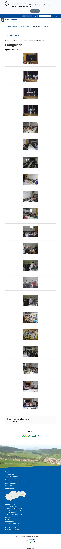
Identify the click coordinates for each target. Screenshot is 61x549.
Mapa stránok (37, 536)
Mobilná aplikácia (9, 485)
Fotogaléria (10, 35)
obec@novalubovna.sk (13, 529)
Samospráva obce (24, 26)
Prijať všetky (35, 11)
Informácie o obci (12, 26)
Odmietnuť (26, 11)
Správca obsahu (9, 480)
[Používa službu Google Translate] (38, 16)
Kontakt (17, 35)
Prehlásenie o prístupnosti (12, 476)
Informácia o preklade (55, 16)
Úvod (7, 40)
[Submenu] (18, 26)
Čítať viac (28, 6)
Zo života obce (36, 26)
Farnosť (45, 26)
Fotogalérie (21, 40)
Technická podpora (10, 478)
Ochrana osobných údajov (12, 474)
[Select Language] (45, 16)
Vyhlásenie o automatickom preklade (15, 481)
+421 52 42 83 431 (12, 527)
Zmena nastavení (16, 11)
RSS (44, 536)
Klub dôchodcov (29, 40)
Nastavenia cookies (10, 483)
